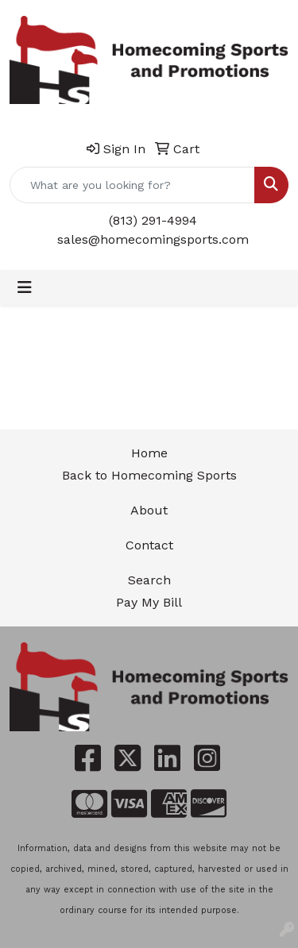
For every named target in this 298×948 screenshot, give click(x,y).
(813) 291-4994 (153, 220)
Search (149, 580)
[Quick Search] (132, 185)
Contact (149, 545)
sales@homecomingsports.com (153, 239)
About (149, 510)
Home (149, 453)
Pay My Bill (149, 602)
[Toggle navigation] (24, 287)
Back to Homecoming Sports (149, 475)
